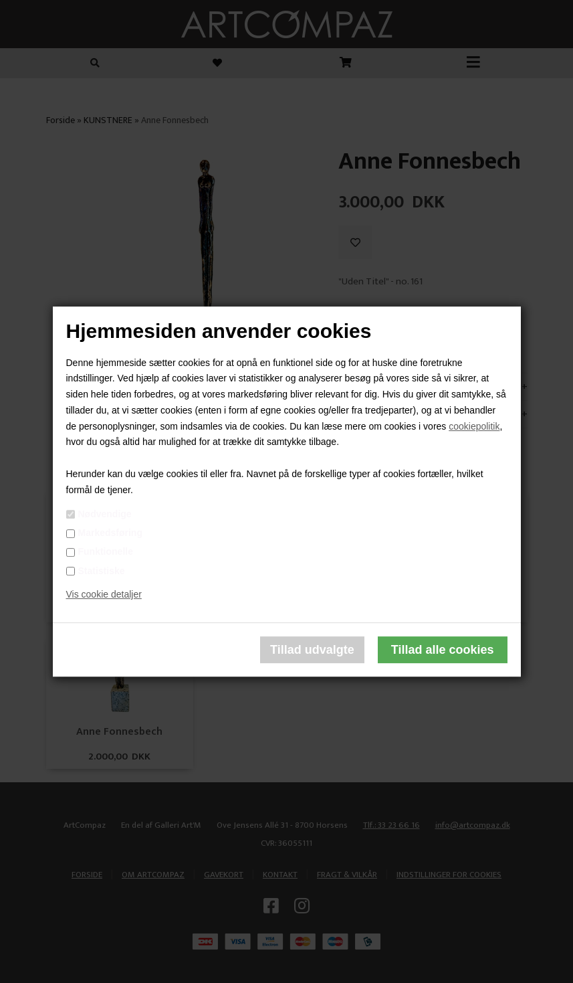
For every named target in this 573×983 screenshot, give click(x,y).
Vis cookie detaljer (104, 595)
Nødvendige (105, 514)
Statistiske (101, 570)
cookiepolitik (474, 426)
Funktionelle (105, 552)
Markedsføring (110, 532)
